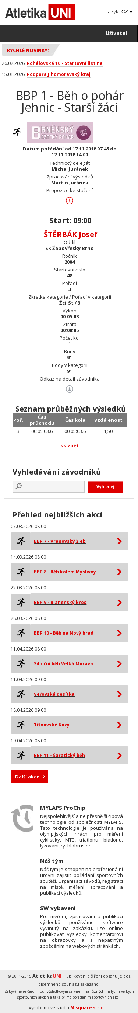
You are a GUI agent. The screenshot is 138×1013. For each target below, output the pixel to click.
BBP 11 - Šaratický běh (59, 755)
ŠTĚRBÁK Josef (71, 234)
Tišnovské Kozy (52, 725)
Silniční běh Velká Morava (63, 663)
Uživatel (116, 33)
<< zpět (69, 445)
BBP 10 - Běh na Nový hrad (63, 633)
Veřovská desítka (54, 694)
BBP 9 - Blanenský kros (60, 602)
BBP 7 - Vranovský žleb (60, 541)
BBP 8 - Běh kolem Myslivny (65, 572)
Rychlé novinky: (28, 50)
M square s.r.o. (87, 1008)
